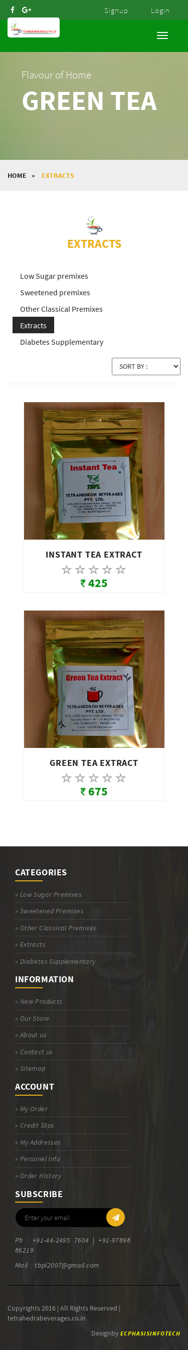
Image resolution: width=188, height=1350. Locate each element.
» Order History (38, 1175)
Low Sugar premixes (54, 276)
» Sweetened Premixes (49, 910)
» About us (31, 1034)
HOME (17, 175)
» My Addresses (38, 1142)
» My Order (31, 1108)
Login (160, 10)
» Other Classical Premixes (55, 927)
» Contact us (34, 1051)
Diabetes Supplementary (61, 342)
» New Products (39, 1001)
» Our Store (32, 1018)
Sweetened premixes (55, 292)
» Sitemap (30, 1068)
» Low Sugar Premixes (48, 894)
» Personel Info (37, 1158)
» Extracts (30, 944)
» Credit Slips (35, 1125)
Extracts (58, 175)
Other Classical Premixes (61, 309)
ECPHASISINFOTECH (150, 1333)
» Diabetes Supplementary (55, 961)
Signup (116, 10)
